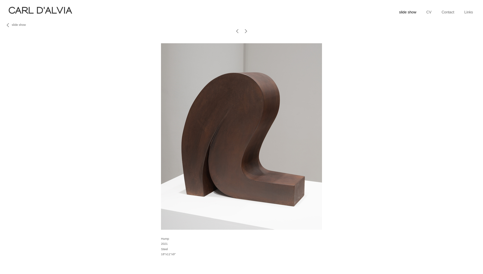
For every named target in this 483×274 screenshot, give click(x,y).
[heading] (118, 12)
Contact (447, 12)
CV (428, 12)
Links (468, 12)
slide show (407, 12)
